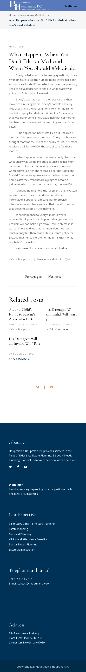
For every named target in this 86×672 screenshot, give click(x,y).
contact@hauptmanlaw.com (34, 583)
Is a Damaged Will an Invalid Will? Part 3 (61, 314)
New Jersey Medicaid (32, 15)
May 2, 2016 (17, 46)
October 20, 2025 (22, 353)
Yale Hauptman (22, 259)
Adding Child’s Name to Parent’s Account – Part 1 (22, 314)
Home (12, 15)
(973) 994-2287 (23, 579)
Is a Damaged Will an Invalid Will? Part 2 (24, 344)
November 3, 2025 (59, 324)
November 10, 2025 (23, 324)
